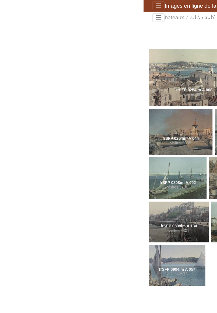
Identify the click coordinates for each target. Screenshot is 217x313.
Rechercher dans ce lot (179, 30)
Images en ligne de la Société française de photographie (89, 6)
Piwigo (117, 302)
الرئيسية (80, 17)
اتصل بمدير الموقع (93, 302)
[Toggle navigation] (15, 5)
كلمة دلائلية (59, 17)
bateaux (30, 17)
